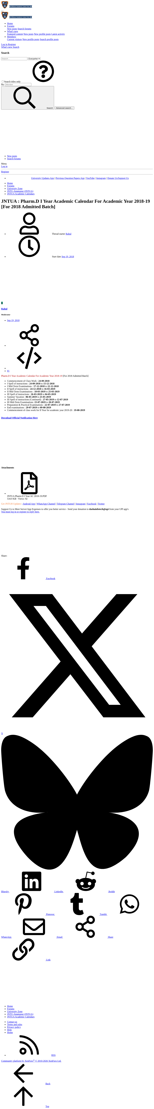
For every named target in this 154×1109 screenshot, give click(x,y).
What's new (12, 31)
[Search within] (34, 58)
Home (10, 23)
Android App (29, 504)
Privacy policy (14, 1027)
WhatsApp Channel (46, 504)
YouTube (90, 178)
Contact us (12, 1022)
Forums (10, 26)
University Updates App (42, 178)
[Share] (29, 345)
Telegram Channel (65, 504)
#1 (8, 371)
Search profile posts (49, 39)
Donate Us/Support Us (118, 178)
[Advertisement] (77, 131)
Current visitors (14, 39)
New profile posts (42, 34)
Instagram (101, 178)
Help (9, 1030)
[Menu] (2, 11)
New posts (12, 28)
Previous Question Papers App (70, 178)
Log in (4, 166)
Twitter (101, 504)
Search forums (24, 28)
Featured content (15, 34)
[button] (43, 81)
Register (5, 171)
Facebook (91, 504)
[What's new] (7, 47)
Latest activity (58, 34)
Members (11, 36)
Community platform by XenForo (31, 1061)
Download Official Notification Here (19, 418)
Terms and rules (14, 1024)
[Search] (16, 47)
